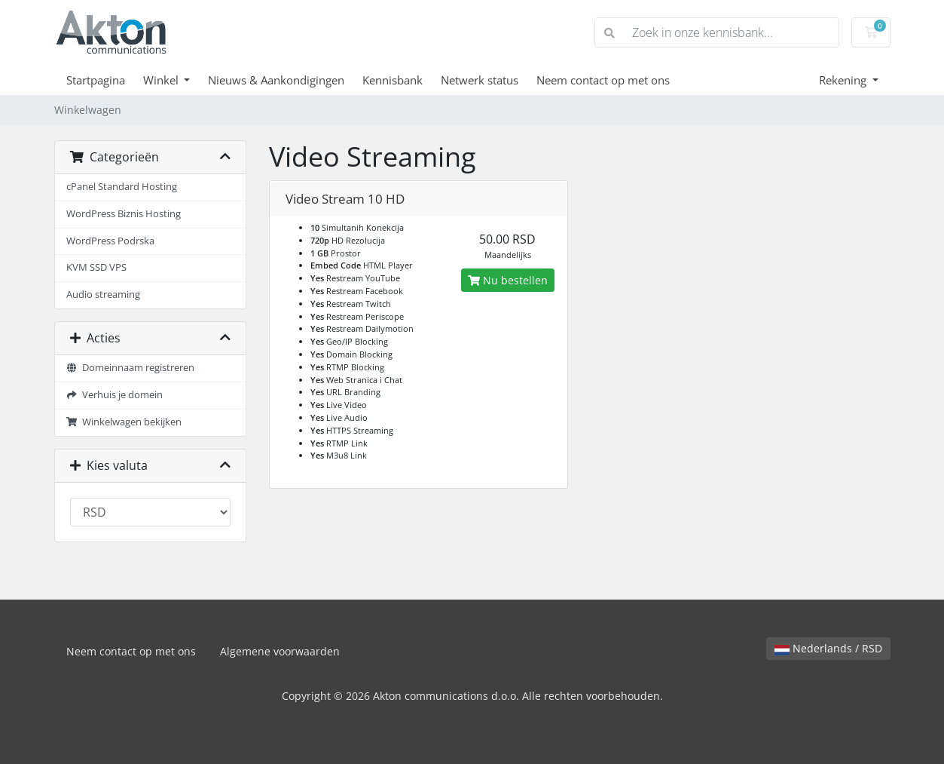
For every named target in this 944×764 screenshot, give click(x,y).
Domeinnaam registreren (130, 367)
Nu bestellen (508, 280)
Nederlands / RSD (828, 648)
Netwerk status (479, 79)
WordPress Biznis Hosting (123, 213)
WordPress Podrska (110, 241)
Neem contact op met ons (603, 79)
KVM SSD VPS (96, 267)
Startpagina (95, 79)
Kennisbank (392, 79)
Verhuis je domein (114, 394)
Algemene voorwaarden (280, 651)
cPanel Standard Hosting (121, 186)
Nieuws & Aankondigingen (276, 79)
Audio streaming (103, 294)
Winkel (162, 79)
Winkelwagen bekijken (124, 422)
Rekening (844, 79)
